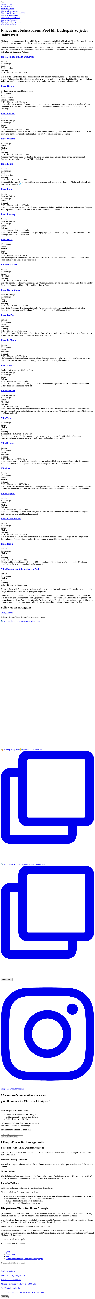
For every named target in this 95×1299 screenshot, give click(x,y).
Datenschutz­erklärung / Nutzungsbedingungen (24, 1259)
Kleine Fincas (6, 6)
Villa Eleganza (8, 493)
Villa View (6, 418)
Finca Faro (6, 189)
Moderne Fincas (7, 9)
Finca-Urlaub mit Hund (10, 18)
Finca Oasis (6, 239)
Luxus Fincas (6, 4)
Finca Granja (7, 86)
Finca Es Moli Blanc (11, 518)
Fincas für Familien (8, 20)
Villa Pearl (6, 468)
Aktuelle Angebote (8, 24)
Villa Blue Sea (8, 390)
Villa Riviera (7, 443)
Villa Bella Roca (9, 264)
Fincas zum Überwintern (11, 22)
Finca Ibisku (7, 544)
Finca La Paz (7, 315)
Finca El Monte (8, 340)
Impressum (10, 1254)
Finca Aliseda (7, 365)
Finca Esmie (7, 163)
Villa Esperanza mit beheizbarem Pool (20, 569)
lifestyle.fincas (7, 613)
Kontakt (5, 1297)
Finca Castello (8, 113)
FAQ (8, 1252)
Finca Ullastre (8, 138)
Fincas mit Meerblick (9, 11)
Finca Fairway (8, 214)
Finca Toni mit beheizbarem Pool (17, 56)
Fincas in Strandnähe (9, 15)
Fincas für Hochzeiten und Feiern (14, 13)
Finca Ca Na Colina (10, 290)
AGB (8, 1256)
